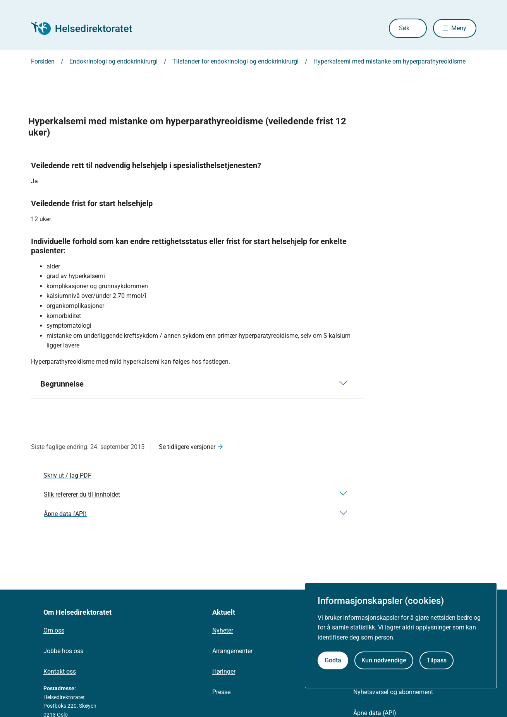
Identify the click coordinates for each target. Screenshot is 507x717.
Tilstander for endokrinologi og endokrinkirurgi (235, 61)
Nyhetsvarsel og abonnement (393, 692)
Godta (333, 660)
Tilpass (436, 660)
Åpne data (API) (374, 713)
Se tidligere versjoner (187, 446)
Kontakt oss (59, 671)
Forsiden (43, 61)
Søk (402, 28)
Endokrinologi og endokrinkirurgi (113, 61)
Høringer (223, 671)
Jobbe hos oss (63, 651)
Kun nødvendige (383, 660)
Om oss (53, 630)
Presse (221, 692)
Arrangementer (232, 651)
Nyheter (222, 630)
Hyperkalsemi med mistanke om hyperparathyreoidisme (389, 61)
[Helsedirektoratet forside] (87, 28)
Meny (458, 28)
